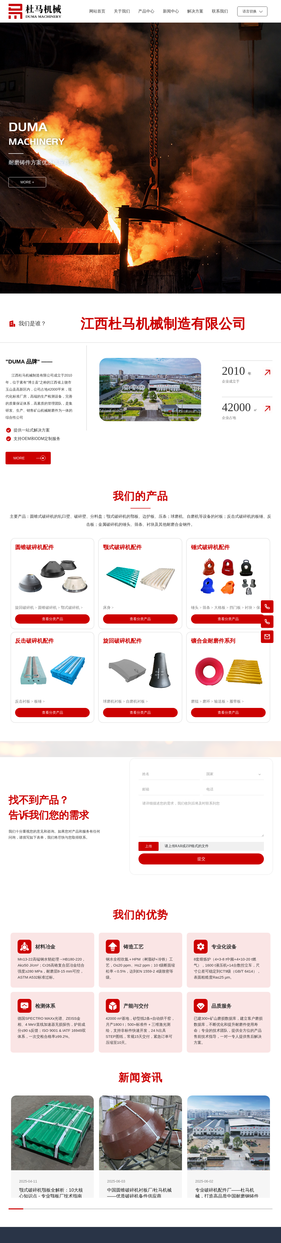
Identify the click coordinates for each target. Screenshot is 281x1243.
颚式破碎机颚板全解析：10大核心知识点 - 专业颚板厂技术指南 (51, 1193)
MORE (29, 458)
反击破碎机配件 (34, 641)
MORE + (27, 182)
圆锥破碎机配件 (34, 547)
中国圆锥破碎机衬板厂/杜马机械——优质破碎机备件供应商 (139, 1193)
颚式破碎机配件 (122, 547)
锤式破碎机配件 (210, 547)
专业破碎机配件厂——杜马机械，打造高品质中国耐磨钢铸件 (227, 1193)
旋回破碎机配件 (122, 641)
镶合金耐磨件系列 (213, 641)
